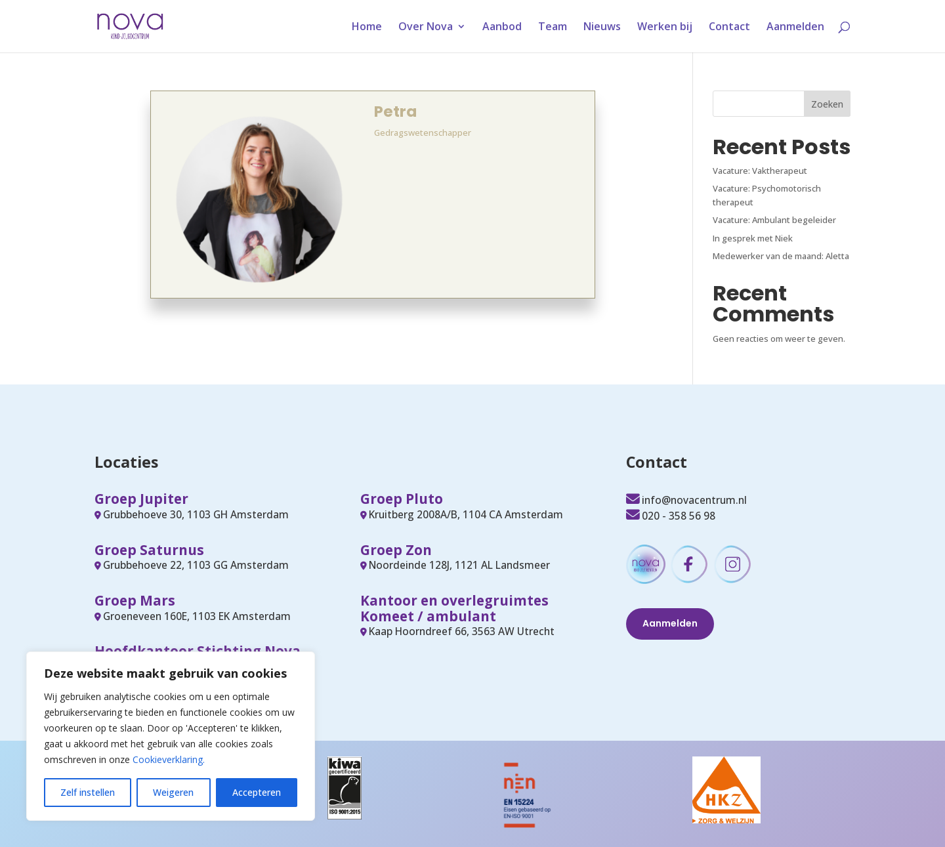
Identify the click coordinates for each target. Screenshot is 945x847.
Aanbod (502, 27)
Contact (729, 27)
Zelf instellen (87, 792)
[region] (170, 736)
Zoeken (827, 104)
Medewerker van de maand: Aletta (781, 256)
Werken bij (664, 27)
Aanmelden (795, 27)
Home (367, 27)
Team (552, 27)
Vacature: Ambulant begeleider (774, 220)
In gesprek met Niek (753, 238)
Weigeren (173, 792)
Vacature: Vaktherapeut (760, 170)
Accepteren (256, 792)
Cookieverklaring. (169, 759)
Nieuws (602, 27)
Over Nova (425, 27)
